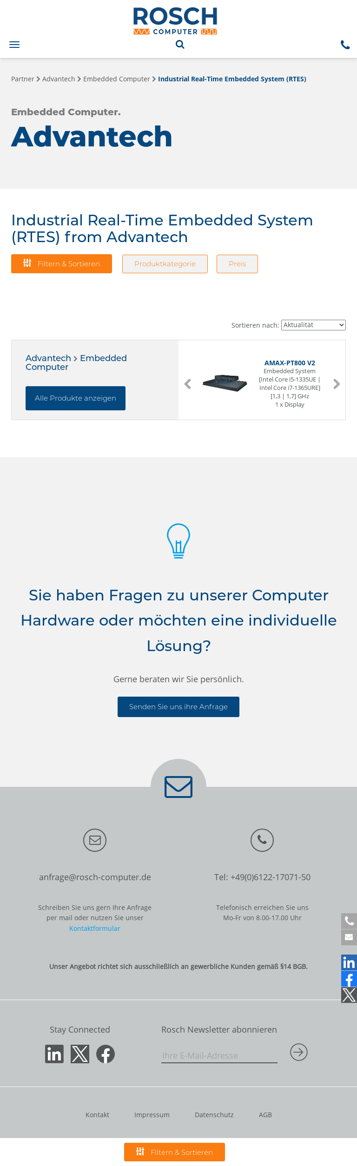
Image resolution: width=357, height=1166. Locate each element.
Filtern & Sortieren (61, 263)
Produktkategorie (165, 263)
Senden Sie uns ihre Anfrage (178, 706)
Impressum (152, 1114)
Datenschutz (214, 1114)
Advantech (58, 78)
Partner (22, 78)
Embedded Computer (116, 78)
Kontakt (97, 1114)
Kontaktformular (94, 928)
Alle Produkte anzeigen (75, 398)
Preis (237, 263)
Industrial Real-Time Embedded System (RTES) (232, 78)
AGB (265, 1114)
